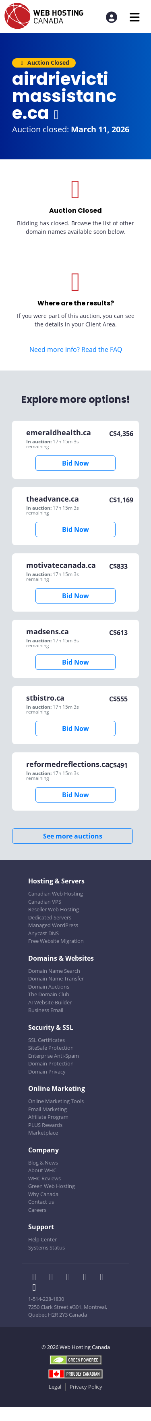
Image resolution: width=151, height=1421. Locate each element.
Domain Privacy (47, 1071)
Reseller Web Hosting (53, 909)
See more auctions (72, 836)
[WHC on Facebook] (36, 1277)
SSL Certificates (46, 1040)
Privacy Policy (86, 1386)
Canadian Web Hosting (55, 893)
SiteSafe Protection (51, 1047)
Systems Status (46, 1247)
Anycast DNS (43, 933)
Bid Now (75, 463)
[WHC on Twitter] (53, 1277)
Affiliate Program (48, 1116)
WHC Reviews (44, 1178)
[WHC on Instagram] (87, 1277)
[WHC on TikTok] (35, 1288)
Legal (55, 1386)
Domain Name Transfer (56, 978)
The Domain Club (48, 994)
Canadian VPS (44, 901)
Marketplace (43, 1132)
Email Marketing (47, 1109)
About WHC (42, 1170)
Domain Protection (51, 1063)
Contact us (41, 1201)
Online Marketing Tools (56, 1101)
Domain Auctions (48, 986)
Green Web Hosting (51, 1186)
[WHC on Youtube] (103, 1277)
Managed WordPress (53, 925)
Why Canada (43, 1194)
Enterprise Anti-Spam (53, 1055)
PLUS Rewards (45, 1125)
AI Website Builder (50, 1002)
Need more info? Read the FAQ (75, 349)
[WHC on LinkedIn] (70, 1277)
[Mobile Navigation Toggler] (134, 17)
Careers (37, 1209)
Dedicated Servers (49, 917)
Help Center (42, 1239)
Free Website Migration (56, 941)
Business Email (45, 1010)
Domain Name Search (54, 970)
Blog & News (43, 1162)
